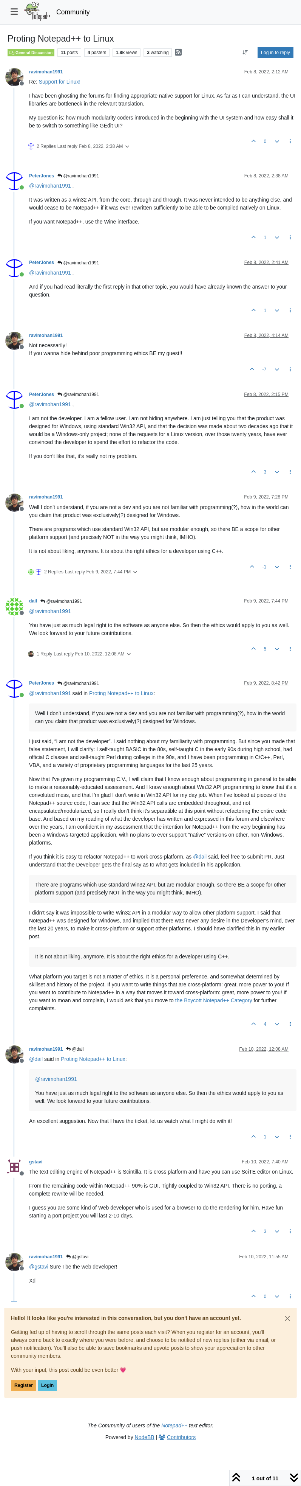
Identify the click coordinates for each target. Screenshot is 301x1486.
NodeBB (144, 1437)
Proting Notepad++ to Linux (121, 693)
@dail (74, 1049)
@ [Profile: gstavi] (38, 1267)
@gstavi (77, 1256)
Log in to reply (275, 52)
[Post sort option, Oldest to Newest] (245, 52)
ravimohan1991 (46, 72)
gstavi (35, 1162)
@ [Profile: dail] (200, 857)
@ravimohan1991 (78, 176)
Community (73, 12)
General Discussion (30, 52)
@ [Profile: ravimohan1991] (50, 186)
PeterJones (41, 176)
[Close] (287, 1318)
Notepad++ (174, 1425)
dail (33, 601)
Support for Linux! (60, 82)
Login (47, 1385)
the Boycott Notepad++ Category (213, 1000)
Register (23, 1385)
